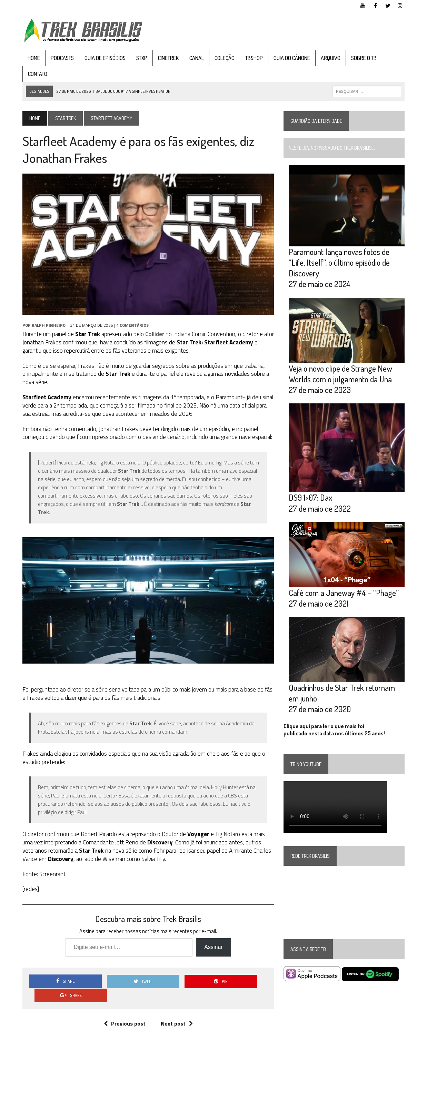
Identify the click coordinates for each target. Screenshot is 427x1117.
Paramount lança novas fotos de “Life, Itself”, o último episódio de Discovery (339, 263)
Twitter (372, 1110)
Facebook (348, 1110)
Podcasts (61, 58)
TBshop (253, 58)
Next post (176, 1011)
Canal (195, 58)
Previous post (124, 1011)
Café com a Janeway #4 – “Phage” (344, 594)
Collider (153, 335)
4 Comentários (131, 326)
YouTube (324, 1110)
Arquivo (329, 58)
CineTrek (167, 58)
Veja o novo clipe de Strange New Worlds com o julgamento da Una (341, 374)
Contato (36, 73)
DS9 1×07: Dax (310, 499)
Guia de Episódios (104, 58)
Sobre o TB (363, 58)
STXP (140, 58)
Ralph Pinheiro (47, 326)
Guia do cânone (290, 58)
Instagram (396, 1110)
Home (33, 58)
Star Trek (64, 118)
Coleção (223, 58)
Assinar (213, 949)
